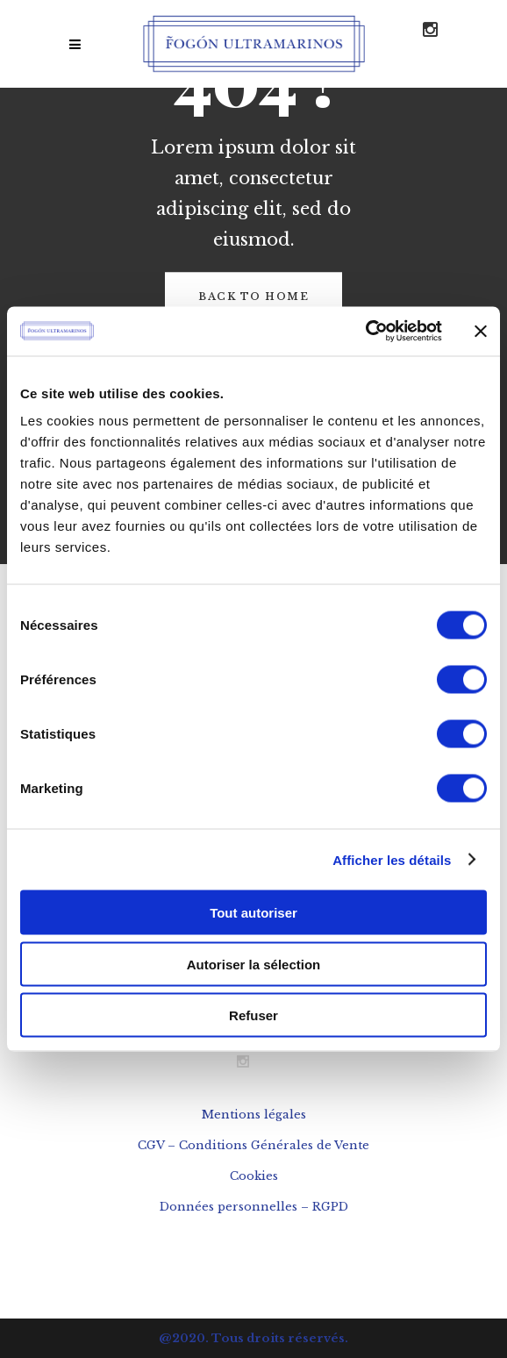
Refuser (253, 1015)
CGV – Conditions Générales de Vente (253, 1145)
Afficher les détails (391, 859)
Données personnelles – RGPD (254, 1206)
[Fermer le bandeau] (481, 331)
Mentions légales (254, 1114)
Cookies (254, 1176)
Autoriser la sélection (254, 963)
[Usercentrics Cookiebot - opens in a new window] (365, 331)
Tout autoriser (253, 912)
